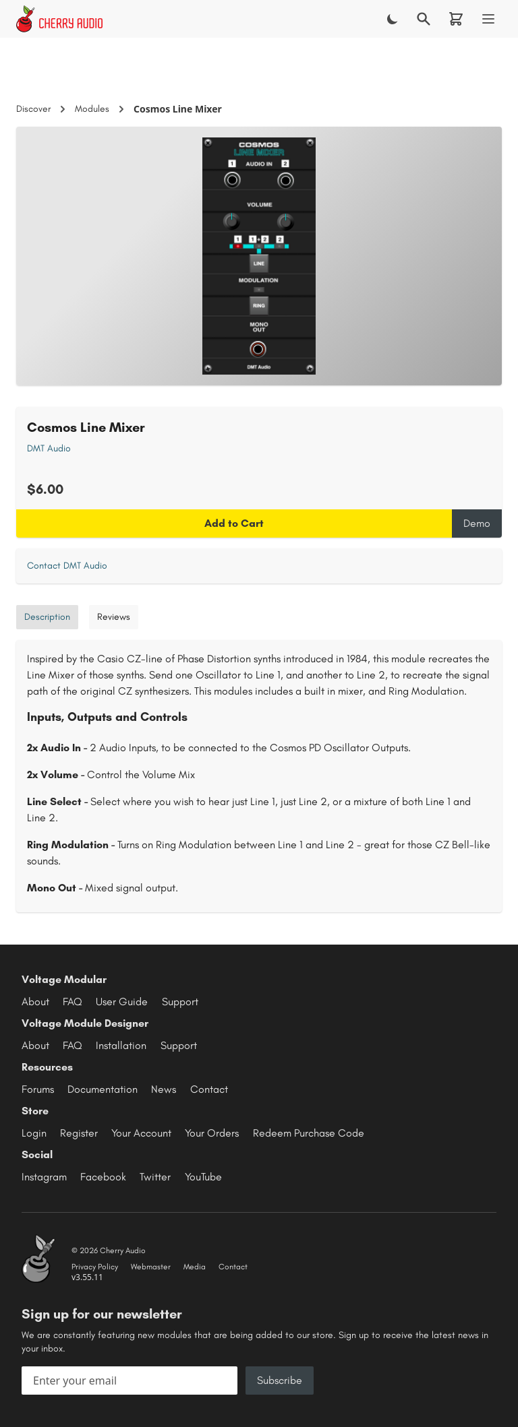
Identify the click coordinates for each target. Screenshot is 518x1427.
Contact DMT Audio (67, 565)
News (163, 1089)
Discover (33, 109)
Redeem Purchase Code (308, 1133)
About (35, 1001)
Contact (209, 1089)
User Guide (122, 1001)
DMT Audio (49, 448)
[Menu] (488, 18)
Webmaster (151, 1266)
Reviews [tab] (113, 617)
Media (194, 1266)
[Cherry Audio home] (59, 18)
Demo (476, 523)
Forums (38, 1089)
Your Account (141, 1133)
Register (79, 1133)
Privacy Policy (94, 1266)
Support (180, 1001)
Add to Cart (234, 523)
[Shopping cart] (455, 18)
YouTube (203, 1176)
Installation (121, 1045)
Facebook (103, 1176)
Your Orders (212, 1133)
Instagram (44, 1176)
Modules (92, 109)
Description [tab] (47, 617)
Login (34, 1133)
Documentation (102, 1089)
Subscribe (279, 1380)
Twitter (155, 1176)
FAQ (72, 1001)
